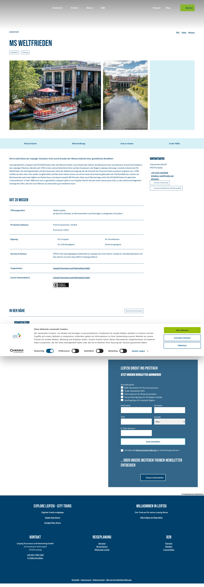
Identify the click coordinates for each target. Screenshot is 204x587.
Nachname (125, 409)
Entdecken (58, 8)
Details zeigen (138, 582)
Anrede (157, 420)
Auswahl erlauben (182, 569)
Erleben (74, 8)
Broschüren (102, 550)
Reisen (90, 8)
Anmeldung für (127, 388)
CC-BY (98, 128)
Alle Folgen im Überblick (151, 521)
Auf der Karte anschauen (134, 314)
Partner (168, 547)
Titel (123, 420)
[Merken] (191, 31)
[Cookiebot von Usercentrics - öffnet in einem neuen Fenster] (16, 582)
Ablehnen (182, 576)
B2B (103, 8)
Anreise (102, 547)
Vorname (158, 409)
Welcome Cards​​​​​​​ (102, 553)
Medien (168, 550)
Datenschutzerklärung (145, 453)
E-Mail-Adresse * (128, 432)
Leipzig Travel (14, 32)
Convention (168, 553)
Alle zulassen (182, 561)
